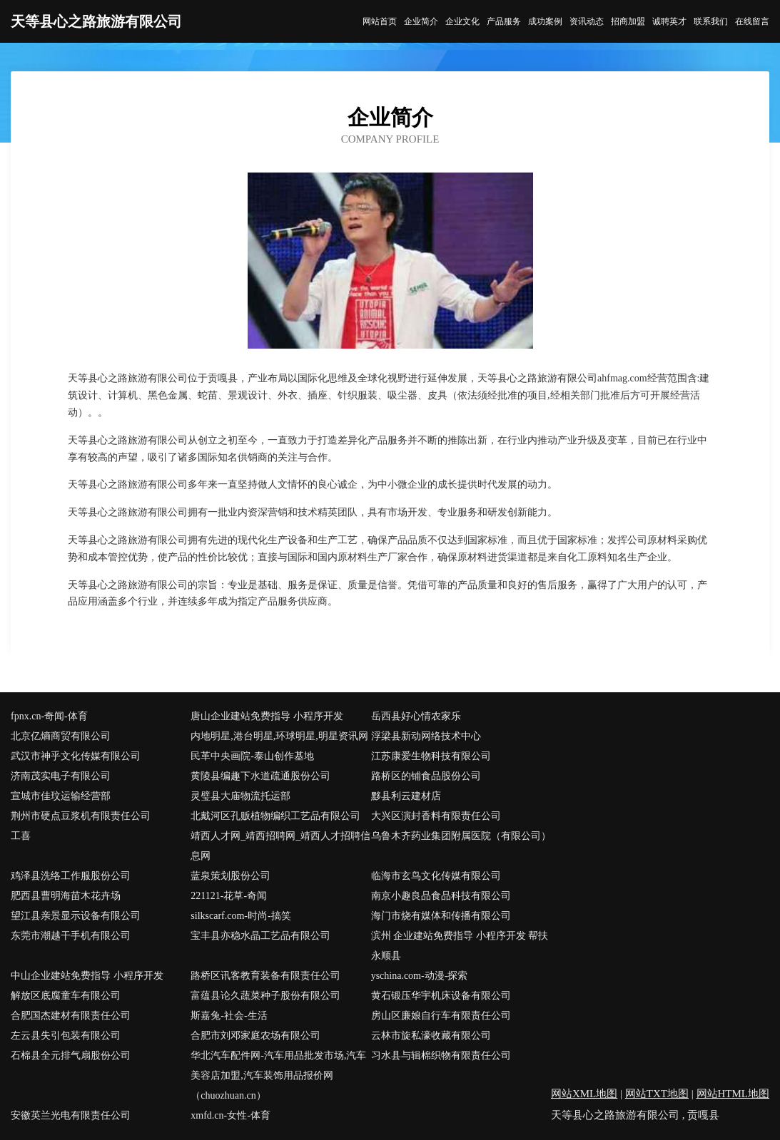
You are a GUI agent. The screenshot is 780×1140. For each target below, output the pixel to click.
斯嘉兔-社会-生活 (229, 1015)
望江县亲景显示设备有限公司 (76, 915)
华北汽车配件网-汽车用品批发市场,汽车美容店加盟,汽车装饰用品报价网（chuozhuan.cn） (278, 1075)
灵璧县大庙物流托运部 (240, 796)
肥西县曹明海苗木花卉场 (66, 895)
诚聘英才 (669, 21)
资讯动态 (586, 21)
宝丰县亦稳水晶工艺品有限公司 (260, 935)
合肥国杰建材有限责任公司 (71, 1015)
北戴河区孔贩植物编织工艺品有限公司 (275, 816)
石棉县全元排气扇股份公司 (71, 1055)
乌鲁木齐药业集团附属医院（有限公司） (461, 836)
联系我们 (711, 21)
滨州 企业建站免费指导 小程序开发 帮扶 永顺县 (460, 945)
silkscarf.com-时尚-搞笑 (240, 915)
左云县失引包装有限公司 (66, 1035)
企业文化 (462, 21)
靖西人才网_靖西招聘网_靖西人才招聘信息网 (280, 846)
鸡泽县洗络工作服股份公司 (71, 876)
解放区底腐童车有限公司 (66, 995)
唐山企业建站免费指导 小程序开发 (267, 716)
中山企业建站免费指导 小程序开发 (87, 975)
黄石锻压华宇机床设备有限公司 (441, 995)
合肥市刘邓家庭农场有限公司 (255, 1035)
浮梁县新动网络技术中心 (426, 736)
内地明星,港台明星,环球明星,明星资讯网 (279, 736)
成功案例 (545, 21)
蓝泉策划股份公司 (230, 876)
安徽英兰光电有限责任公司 (71, 1115)
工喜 (21, 836)
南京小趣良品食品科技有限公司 (441, 895)
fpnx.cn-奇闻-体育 (49, 716)
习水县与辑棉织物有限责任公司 (441, 1055)
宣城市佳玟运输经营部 (61, 796)
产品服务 (504, 21)
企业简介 (421, 21)
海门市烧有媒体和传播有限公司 (441, 915)
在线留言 (752, 21)
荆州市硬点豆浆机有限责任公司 (81, 816)
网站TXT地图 (657, 1093)
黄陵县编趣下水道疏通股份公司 (260, 776)
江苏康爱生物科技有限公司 (431, 756)
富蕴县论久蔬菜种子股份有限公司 (265, 995)
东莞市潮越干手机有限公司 (71, 935)
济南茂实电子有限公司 (61, 776)
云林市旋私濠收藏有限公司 (431, 1035)
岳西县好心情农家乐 (416, 716)
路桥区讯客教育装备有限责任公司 (265, 975)
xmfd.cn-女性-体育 (230, 1115)
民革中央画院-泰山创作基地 (252, 756)
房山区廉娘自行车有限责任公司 (441, 1015)
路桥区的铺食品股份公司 (426, 776)
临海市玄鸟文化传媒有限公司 (436, 876)
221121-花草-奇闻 (229, 895)
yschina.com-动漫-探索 (419, 975)
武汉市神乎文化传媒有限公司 (76, 756)
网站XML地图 (584, 1093)
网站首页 (380, 21)
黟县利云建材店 (406, 796)
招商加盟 (628, 21)
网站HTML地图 (733, 1093)
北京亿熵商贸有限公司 (61, 736)
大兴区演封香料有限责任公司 (436, 816)
